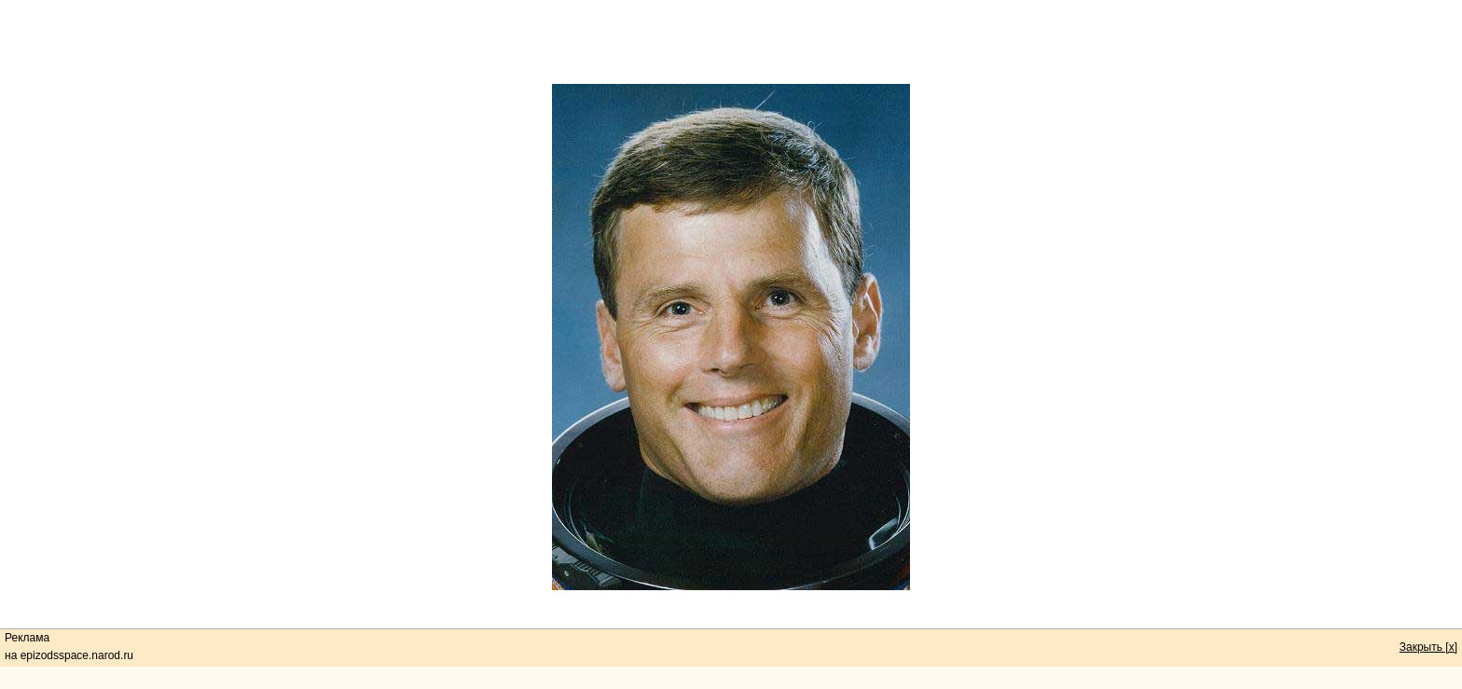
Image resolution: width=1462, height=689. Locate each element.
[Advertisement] (731, 42)
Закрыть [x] (1428, 647)
